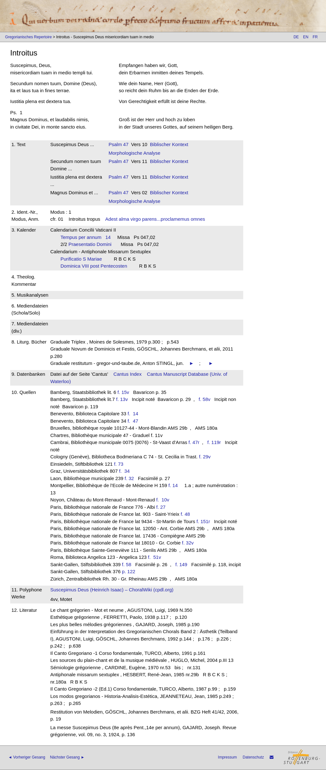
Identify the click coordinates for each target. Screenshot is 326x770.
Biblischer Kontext (169, 144)
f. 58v (204, 399)
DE (296, 37)
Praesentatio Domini (92, 244)
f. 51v (156, 557)
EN (305, 37)
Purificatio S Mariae (83, 259)
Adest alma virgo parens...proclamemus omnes (155, 219)
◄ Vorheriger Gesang (26, 757)
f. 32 (129, 478)
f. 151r (203, 521)
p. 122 (128, 571)
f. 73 (118, 464)
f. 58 (126, 564)
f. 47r (193, 442)
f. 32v (188, 542)
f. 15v (123, 392)
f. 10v (164, 499)
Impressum (227, 757)
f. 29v (205, 456)
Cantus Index (127, 374)
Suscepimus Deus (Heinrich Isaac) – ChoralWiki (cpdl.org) (112, 589)
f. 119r (214, 442)
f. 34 (125, 471)
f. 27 (161, 507)
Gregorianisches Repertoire (28, 37)
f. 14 (134, 413)
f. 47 (134, 421)
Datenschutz (253, 757)
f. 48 (185, 514)
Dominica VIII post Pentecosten (95, 266)
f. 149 (181, 564)
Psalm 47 (119, 144)
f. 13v (122, 399)
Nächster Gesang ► (67, 757)
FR (315, 37)
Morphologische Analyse (134, 153)
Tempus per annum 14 (85, 237)
